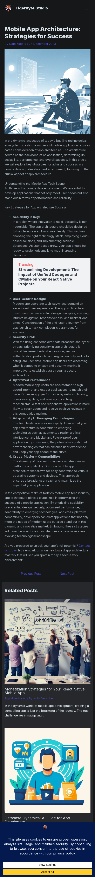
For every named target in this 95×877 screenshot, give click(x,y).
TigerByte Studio (31, 8)
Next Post (69, 573)
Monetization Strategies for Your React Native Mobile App (45, 691)
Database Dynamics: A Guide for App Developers (37, 820)
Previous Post (29, 573)
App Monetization (15, 698)
